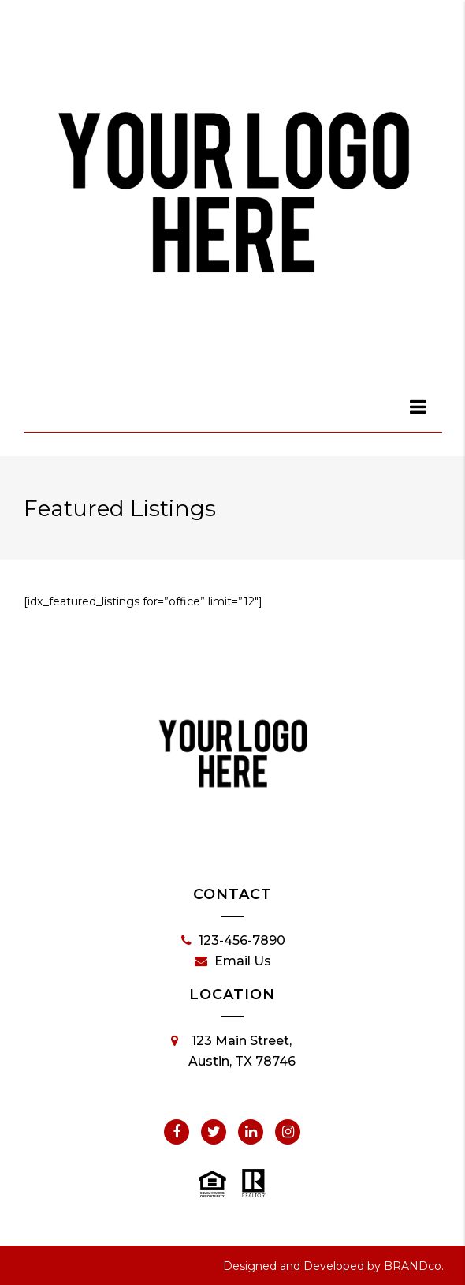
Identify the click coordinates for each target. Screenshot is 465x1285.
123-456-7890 (233, 941)
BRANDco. (414, 1266)
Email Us (233, 961)
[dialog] (419, 406)
